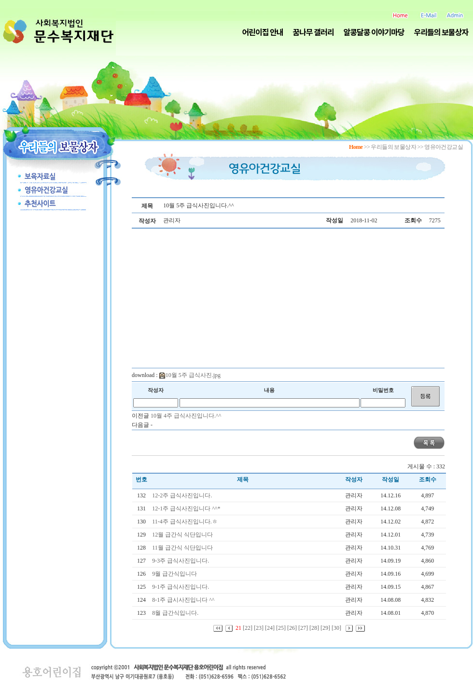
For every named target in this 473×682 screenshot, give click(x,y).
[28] (314, 627)
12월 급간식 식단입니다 (183, 534)
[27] (303, 627)
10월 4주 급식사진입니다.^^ (186, 415)
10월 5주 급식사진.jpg (190, 375)
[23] (259, 627)
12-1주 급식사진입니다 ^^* (187, 508)
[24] (270, 627)
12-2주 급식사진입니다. (182, 495)
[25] (281, 627)
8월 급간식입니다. (176, 612)
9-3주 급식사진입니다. (181, 560)
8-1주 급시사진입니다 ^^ (184, 599)
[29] (325, 627)
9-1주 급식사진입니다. (181, 586)
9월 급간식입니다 (175, 573)
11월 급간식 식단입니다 (183, 547)
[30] (336, 627)
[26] (292, 627)
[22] (247, 627)
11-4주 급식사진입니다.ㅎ (185, 521)
